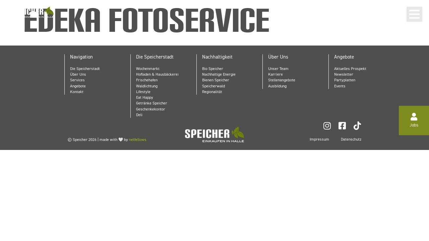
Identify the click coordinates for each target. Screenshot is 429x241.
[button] (414, 14)
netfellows (137, 139)
